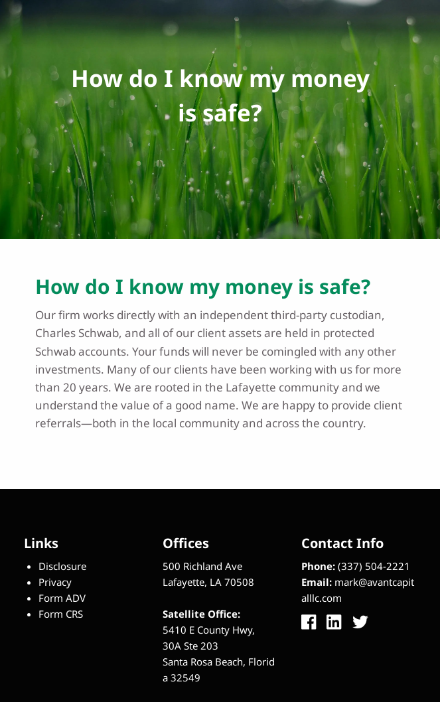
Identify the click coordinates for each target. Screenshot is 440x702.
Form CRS (60, 613)
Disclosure (62, 566)
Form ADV (62, 597)
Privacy (55, 582)
